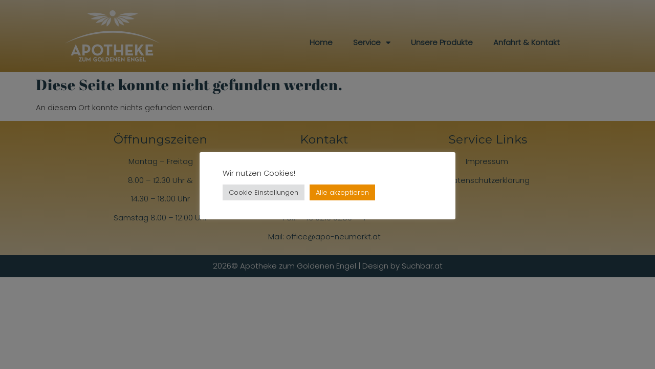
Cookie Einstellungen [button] (263, 192)
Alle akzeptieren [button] (342, 192)
